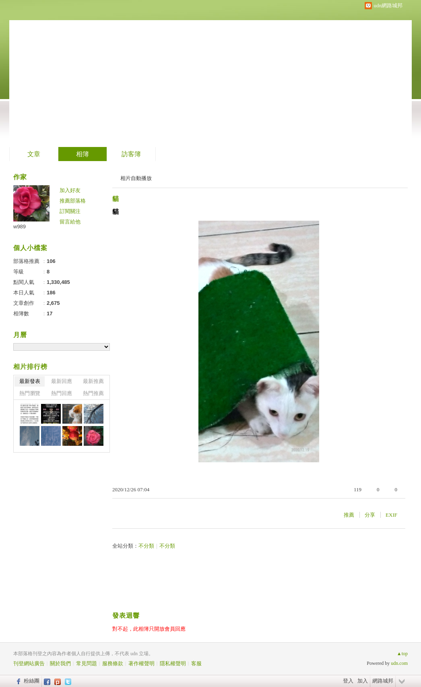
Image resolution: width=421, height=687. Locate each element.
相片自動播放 (136, 178)
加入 (362, 681)
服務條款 (112, 663)
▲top (402, 653)
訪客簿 (131, 154)
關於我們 (60, 663)
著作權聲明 (141, 663)
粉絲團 (31, 681)
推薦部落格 (73, 201)
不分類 (146, 546)
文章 (33, 154)
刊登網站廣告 (29, 663)
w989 (19, 226)
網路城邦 (382, 681)
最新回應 (61, 381)
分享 (370, 515)
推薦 (349, 515)
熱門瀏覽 (29, 393)
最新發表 (29, 381)
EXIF (391, 515)
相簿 (82, 154)
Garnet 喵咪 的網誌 (85, 70)
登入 (348, 681)
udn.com (399, 663)
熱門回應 (61, 393)
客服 (196, 663)
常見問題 (86, 663)
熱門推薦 (93, 393)
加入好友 (70, 190)
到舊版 (171, 74)
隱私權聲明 (173, 663)
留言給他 (70, 222)
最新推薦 (93, 381)
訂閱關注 (70, 211)
